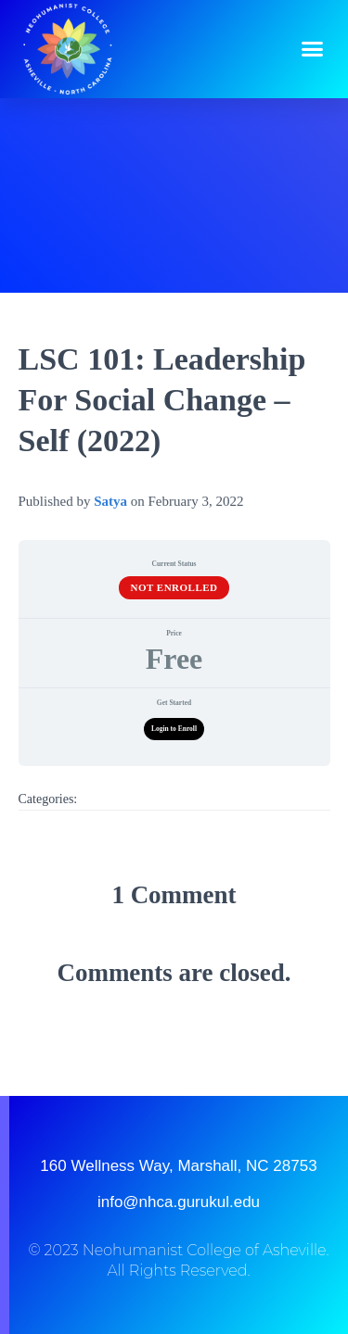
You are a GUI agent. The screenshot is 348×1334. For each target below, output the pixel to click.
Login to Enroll (174, 728)
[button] (312, 49)
